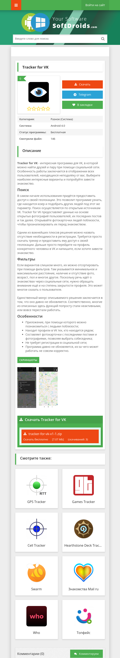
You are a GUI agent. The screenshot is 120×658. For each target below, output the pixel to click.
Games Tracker (83, 502)
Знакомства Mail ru (83, 589)
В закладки (82, 105)
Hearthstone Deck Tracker (83, 545)
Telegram (85, 94)
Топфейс (83, 632)
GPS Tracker (36, 502)
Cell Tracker (36, 545)
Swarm (36, 589)
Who (36, 632)
